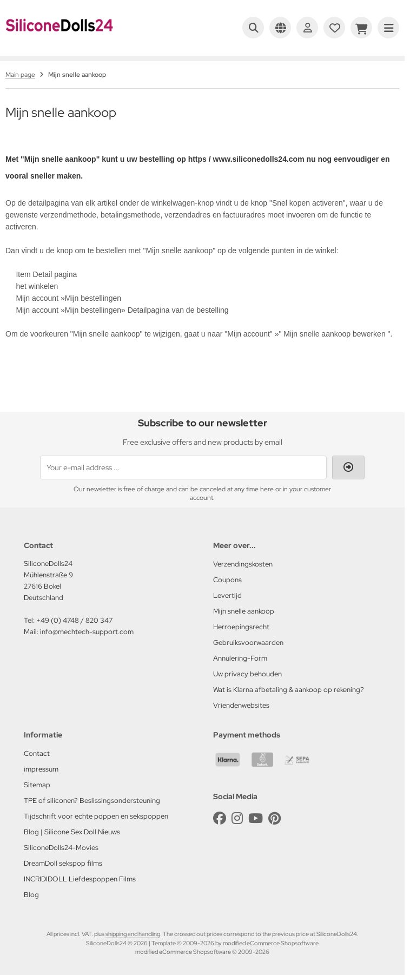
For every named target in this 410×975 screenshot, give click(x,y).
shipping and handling (132, 934)
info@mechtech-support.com (87, 631)
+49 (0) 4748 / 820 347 (74, 620)
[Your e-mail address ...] (183, 467)
